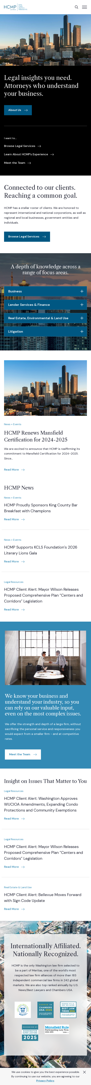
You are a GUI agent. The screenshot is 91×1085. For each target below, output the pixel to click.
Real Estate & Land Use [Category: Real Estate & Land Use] (18, 887)
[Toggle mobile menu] (84, 7)
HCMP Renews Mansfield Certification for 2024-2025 (35, 436)
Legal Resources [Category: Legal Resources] (13, 582)
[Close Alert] (84, 1072)
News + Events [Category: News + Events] (12, 424)
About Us (14, 110)
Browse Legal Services (23, 236)
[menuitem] (22, 146)
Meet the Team (19, 754)
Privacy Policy (45, 1080)
